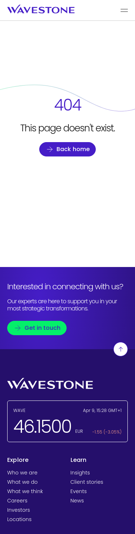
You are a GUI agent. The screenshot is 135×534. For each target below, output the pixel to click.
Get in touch (42, 328)
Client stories (87, 482)
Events (79, 491)
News (77, 500)
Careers (17, 500)
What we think (25, 491)
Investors (18, 510)
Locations (19, 519)
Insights (80, 472)
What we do (22, 482)
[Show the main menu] (124, 10)
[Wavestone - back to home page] (41, 9)
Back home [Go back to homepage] (73, 149)
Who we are (22, 472)
